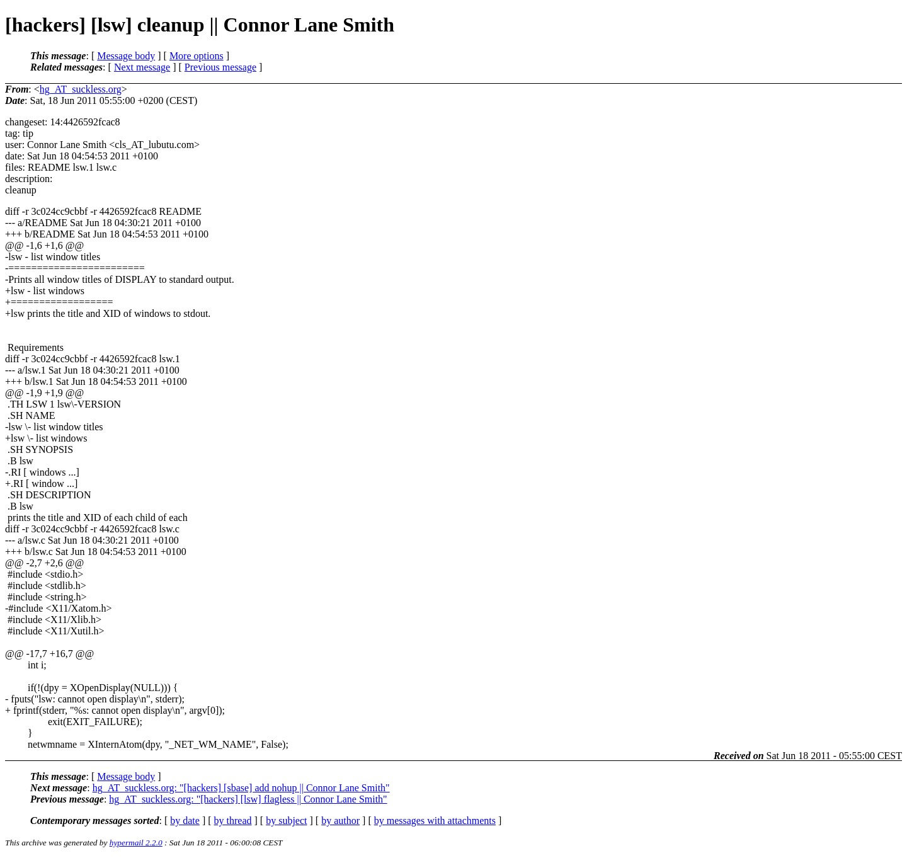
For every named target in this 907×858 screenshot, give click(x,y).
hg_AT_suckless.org (81, 89)
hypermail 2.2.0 (136, 842)
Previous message (220, 67)
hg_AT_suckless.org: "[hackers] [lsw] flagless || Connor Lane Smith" (248, 799)
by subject (286, 820)
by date (185, 820)
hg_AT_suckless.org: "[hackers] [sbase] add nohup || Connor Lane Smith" (241, 787)
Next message (142, 67)
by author (340, 820)
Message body (126, 55)
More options (196, 55)
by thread (233, 820)
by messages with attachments (435, 820)
